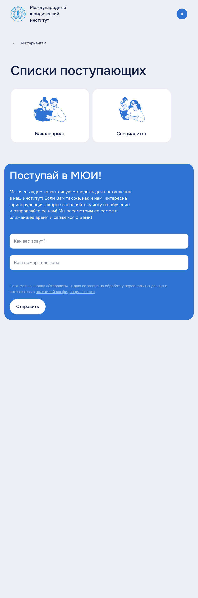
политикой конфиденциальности (65, 291)
